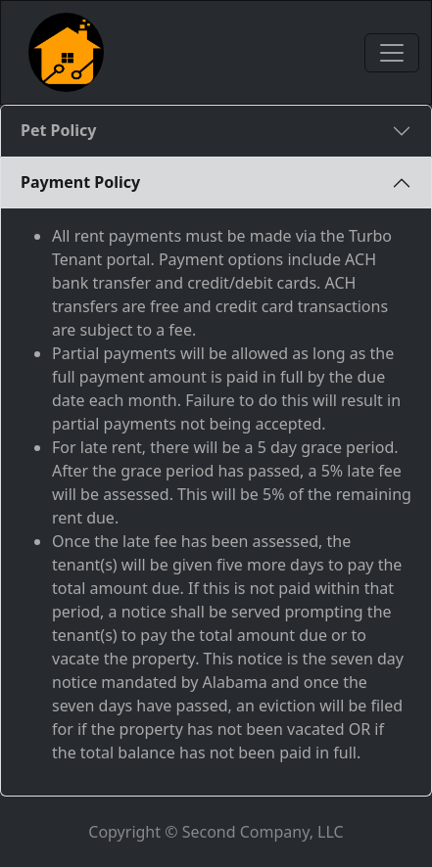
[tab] (216, 131)
